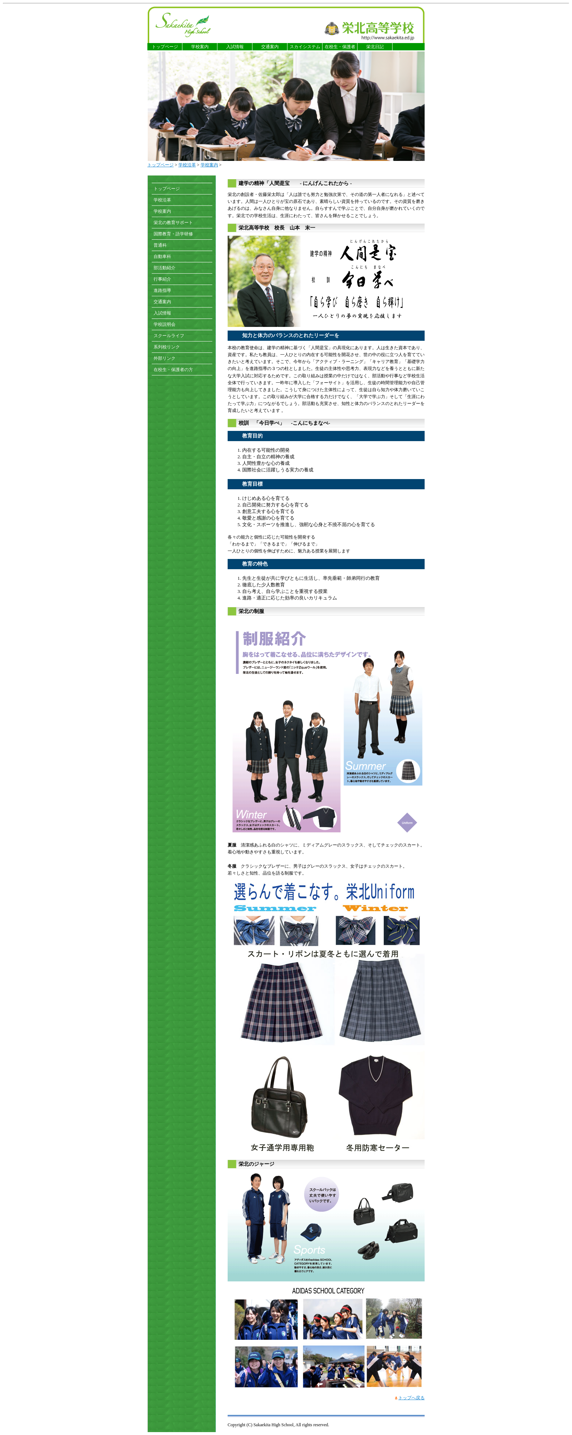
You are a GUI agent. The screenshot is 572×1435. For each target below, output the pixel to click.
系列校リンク (167, 347)
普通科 (160, 245)
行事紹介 (162, 279)
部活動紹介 (164, 267)
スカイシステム (305, 46)
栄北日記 (375, 46)
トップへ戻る (411, 1397)
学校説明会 (164, 324)
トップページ (165, 46)
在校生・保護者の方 (173, 369)
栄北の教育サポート (173, 222)
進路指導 (162, 290)
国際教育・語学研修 (173, 233)
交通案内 (270, 46)
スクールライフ (169, 335)
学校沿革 (187, 164)
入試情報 (235, 46)
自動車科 (162, 256)
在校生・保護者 (340, 46)
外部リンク (164, 358)
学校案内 (200, 46)
